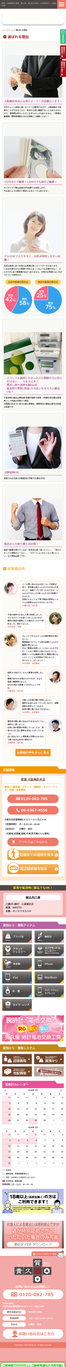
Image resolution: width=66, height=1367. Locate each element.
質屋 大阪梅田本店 (33, 779)
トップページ (8, 30)
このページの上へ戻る (48, 1254)
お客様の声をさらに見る (33, 752)
